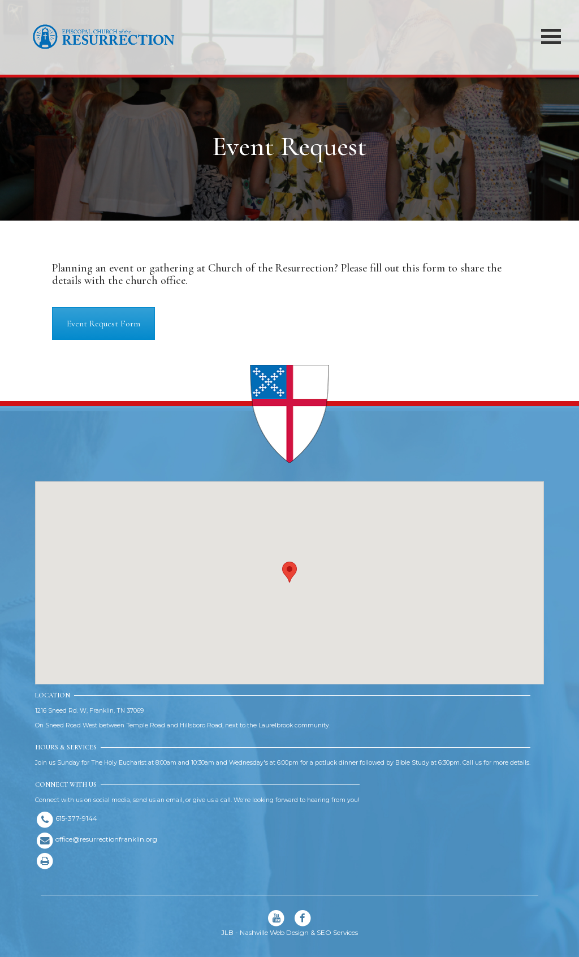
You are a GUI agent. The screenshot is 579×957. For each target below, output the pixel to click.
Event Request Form (103, 323)
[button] (289, 572)
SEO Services (337, 932)
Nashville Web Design (274, 932)
